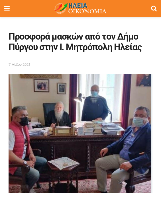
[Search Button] (154, 8)
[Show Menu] (7, 8)
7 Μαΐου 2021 (19, 64)
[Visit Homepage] (80, 8)
